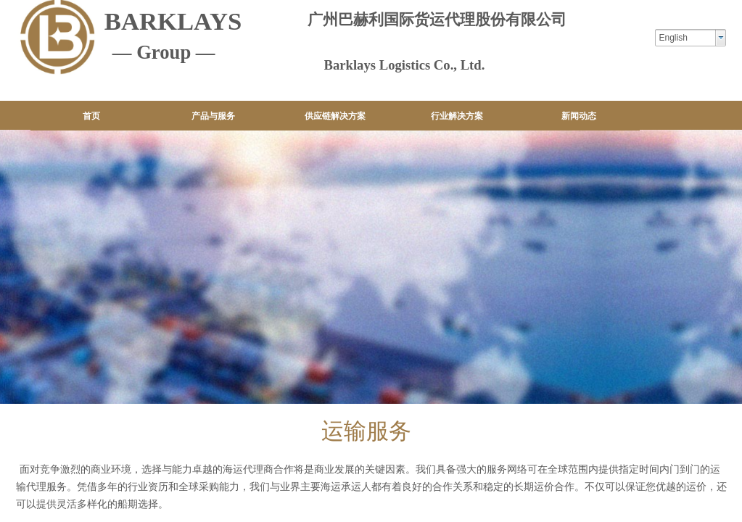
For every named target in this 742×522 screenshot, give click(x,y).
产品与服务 (213, 116)
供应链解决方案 (335, 116)
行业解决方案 (457, 116)
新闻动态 (578, 116)
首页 (91, 116)
